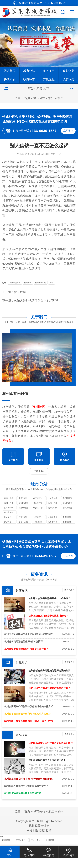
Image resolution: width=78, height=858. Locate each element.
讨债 (73, 186)
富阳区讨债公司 (67, 505)
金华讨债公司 (67, 519)
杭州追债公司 (40, 283)
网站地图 (32, 833)
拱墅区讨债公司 (67, 500)
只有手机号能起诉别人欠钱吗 (52, 523)
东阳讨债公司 (37, 519)
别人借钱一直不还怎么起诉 (8, 519)
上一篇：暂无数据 (14, 292)
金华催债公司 (52, 519)
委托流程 (49, 79)
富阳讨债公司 (23, 500)
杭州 (60, 98)
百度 (42, 833)
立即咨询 (68, 130)
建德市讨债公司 (8, 514)
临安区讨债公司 (37, 509)
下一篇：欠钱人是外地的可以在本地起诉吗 (30, 300)
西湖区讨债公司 (8, 505)
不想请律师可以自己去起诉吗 (37, 523)
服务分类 (68, 70)
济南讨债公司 (6, 843)
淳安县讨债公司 (67, 509)
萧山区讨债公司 (37, 505)
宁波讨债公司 (35, 843)
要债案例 (10, 79)
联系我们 (68, 79)
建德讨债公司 (8, 500)
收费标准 (29, 79)
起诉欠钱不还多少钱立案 (8, 523)
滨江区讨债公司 (23, 505)
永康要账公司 (67, 523)
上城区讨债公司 (52, 500)
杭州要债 (27, 283)
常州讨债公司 (50, 843)
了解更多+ (39, 472)
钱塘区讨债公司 (23, 509)
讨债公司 (23, 166)
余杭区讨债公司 (52, 505)
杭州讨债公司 (11, 161)
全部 (51, 283)
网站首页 (10, 70)
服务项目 (49, 70)
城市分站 (29, 70)
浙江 (51, 98)
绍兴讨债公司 (20, 843)
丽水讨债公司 (23, 519)
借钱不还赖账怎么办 (23, 523)
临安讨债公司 (37, 500)
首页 (27, 98)
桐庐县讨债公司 (52, 509)
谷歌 (49, 833)
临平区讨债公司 (8, 509)
